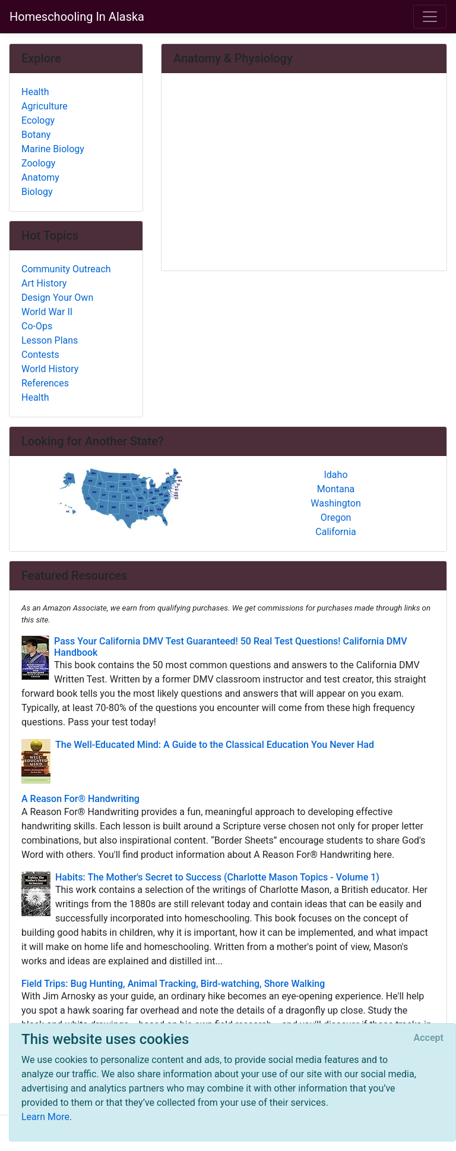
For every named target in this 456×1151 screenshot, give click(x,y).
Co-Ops (36, 326)
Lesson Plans (49, 340)
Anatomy (40, 177)
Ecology (38, 120)
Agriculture (44, 106)
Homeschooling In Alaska (77, 17)
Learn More (45, 1116)
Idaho (335, 474)
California (335, 531)
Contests (40, 354)
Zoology (38, 163)
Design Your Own (57, 297)
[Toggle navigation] (429, 17)
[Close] (428, 1038)
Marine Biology (52, 149)
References (45, 383)
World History (49, 369)
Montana (335, 489)
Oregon (336, 517)
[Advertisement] (304, 173)
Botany (35, 134)
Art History (43, 283)
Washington (335, 503)
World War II (46, 311)
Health (35, 92)
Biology (37, 191)
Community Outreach (66, 269)
